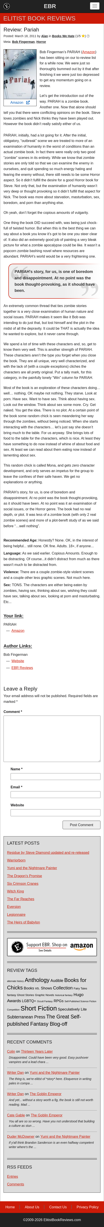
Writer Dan (15, 1072)
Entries (12, 1176)
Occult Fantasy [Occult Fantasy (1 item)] (45, 1001)
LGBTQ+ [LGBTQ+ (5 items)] (29, 1001)
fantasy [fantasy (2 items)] (11, 995)
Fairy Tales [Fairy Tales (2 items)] (80, 988)
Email (16, 787)
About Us (32, 1207)
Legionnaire (16, 914)
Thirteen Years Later (37, 1051)
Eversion (14, 907)
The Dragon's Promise (24, 876)
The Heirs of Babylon (23, 922)
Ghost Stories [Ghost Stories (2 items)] (25, 995)
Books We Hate (63, 36)
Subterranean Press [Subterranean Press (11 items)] (26, 1016)
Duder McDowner (20, 1136)
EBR (50, 6)
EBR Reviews (22, 668)
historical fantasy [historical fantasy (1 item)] (63, 995)
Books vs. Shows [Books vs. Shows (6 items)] (38, 988)
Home (10, 1207)
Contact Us (58, 1207)
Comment (13, 712)
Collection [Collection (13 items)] (63, 987)
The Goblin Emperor (45, 1094)
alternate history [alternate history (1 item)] (15, 981)
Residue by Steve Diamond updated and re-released (48, 852)
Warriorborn (16, 860)
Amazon (20, 102)
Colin (11, 1051)
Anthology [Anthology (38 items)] (37, 980)
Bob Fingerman (23, 42)
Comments (15, 1184)
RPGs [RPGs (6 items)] (58, 1001)
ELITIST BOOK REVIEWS (39, 18)
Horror (41, 42)
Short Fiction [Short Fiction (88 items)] (38, 1008)
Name (16, 769)
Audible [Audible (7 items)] (56, 980)
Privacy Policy (88, 1207)
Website (17, 661)
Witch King (15, 891)
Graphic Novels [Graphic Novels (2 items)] (44, 995)
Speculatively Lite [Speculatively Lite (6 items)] (72, 1009)
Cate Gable (16, 1115)
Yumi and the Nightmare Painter (32, 868)
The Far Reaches (20, 899)
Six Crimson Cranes (22, 883)
